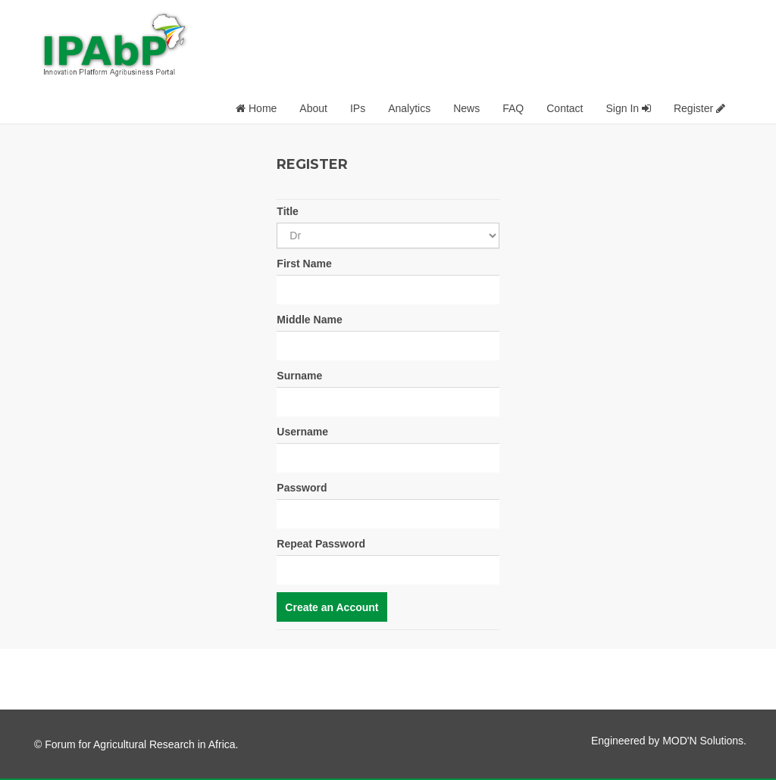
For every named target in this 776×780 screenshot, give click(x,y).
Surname (299, 376)
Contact (564, 108)
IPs (357, 108)
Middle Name (309, 320)
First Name (304, 263)
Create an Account (331, 607)
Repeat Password (321, 544)
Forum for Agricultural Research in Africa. (141, 744)
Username (302, 432)
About (313, 108)
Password (302, 488)
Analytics (409, 108)
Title (288, 211)
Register (699, 108)
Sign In (627, 108)
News (466, 108)
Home (256, 108)
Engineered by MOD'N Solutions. (668, 741)
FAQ (513, 108)
